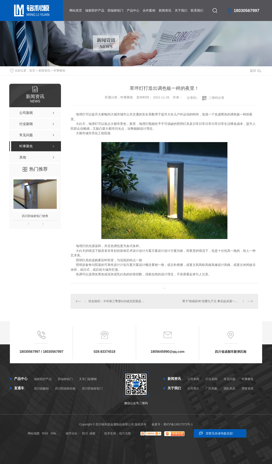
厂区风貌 (211, 388)
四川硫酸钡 (41, 388)
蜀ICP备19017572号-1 (178, 424)
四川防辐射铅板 (65, 388)
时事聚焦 (59, 70)
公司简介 (193, 388)
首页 (32, 70)
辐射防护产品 (94, 10)
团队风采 (229, 388)
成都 (92, 433)
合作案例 (149, 10)
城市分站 (71, 433)
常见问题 (229, 379)
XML (53, 433)
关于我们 (181, 10)
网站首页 (75, 10)
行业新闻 (211, 379)
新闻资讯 (165, 10)
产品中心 (133, 10)
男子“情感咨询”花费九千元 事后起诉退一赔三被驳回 (216, 301)
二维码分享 (216, 97)
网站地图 (34, 433)
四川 (85, 433)
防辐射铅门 (115, 10)
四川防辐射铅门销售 (35, 216)
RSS (45, 433)
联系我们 (197, 10)
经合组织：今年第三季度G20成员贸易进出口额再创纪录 (117, 301)
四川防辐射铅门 (92, 388)
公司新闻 (193, 379)
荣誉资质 (248, 388)
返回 (255, 70)
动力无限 (125, 433)
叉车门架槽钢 (88, 379)
